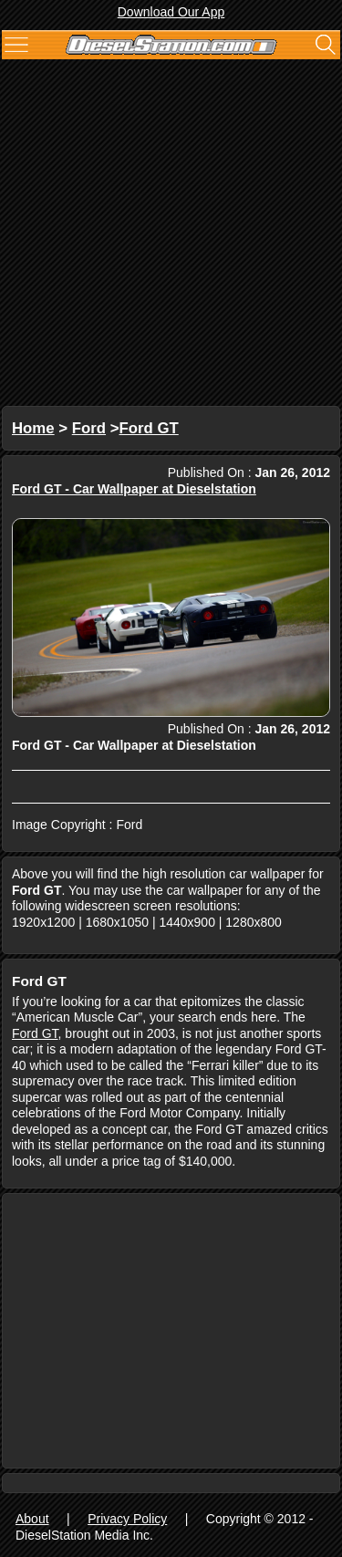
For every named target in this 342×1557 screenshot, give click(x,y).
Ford (89, 428)
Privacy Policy (127, 1518)
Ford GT (149, 428)
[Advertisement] (171, 235)
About (32, 1518)
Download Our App (171, 12)
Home (33, 428)
